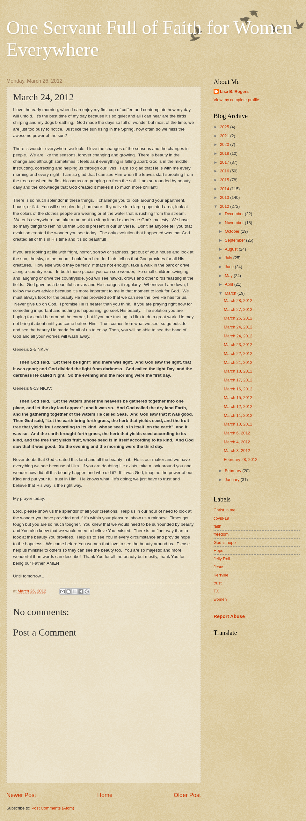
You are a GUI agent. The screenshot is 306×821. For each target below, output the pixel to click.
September (235, 240)
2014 (225, 188)
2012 (225, 206)
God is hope (225, 542)
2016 (225, 171)
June (230, 266)
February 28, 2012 (240, 459)
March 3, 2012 (237, 450)
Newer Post (21, 795)
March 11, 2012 (238, 415)
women (220, 599)
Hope (218, 550)
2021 (225, 135)
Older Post (187, 795)
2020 (225, 144)
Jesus (219, 566)
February (233, 470)
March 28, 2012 (238, 300)
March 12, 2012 (238, 406)
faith (217, 526)
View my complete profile (236, 99)
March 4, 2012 (237, 442)
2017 (225, 162)
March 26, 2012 (238, 318)
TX (216, 591)
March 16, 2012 (238, 389)
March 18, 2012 (238, 371)
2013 (225, 197)
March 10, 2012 (238, 424)
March (231, 293)
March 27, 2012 (238, 309)
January (232, 479)
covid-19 (221, 518)
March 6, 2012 (237, 433)
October (232, 231)
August (232, 249)
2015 (225, 179)
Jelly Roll (222, 558)
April (229, 284)
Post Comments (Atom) (53, 808)
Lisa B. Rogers (234, 91)
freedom (221, 534)
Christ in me (225, 510)
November (235, 222)
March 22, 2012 (238, 353)
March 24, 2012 (238, 327)
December (235, 213)
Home (105, 795)
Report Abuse (229, 616)
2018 (225, 153)
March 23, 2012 (238, 344)
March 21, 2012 (238, 362)
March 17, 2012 (238, 380)
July (229, 257)
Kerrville (221, 575)
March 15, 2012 (238, 397)
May (229, 275)
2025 (225, 126)
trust (218, 583)
